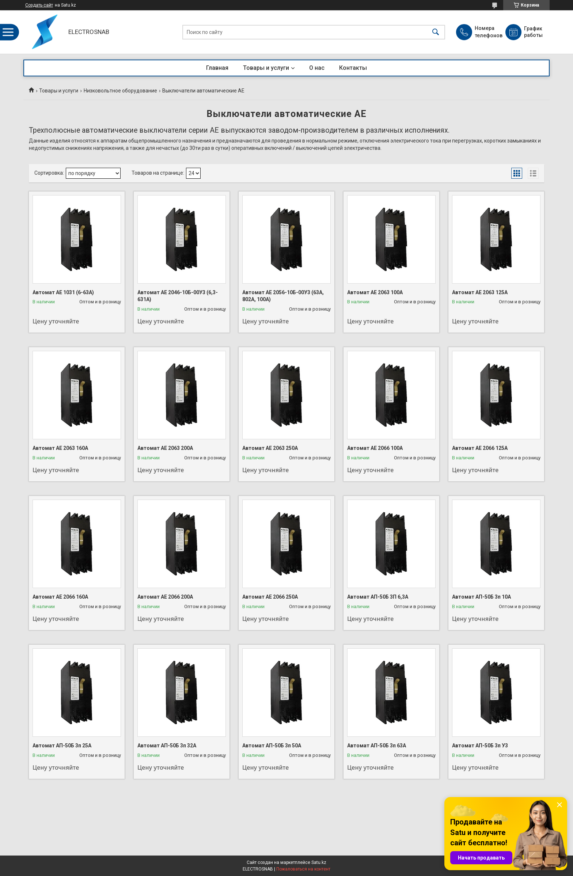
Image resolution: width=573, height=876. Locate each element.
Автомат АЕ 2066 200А (165, 597)
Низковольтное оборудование (120, 91)
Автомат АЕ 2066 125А (480, 448)
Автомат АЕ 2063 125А (480, 292)
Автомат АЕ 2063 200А (165, 448)
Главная (217, 67)
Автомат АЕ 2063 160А (60, 448)
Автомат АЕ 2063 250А (270, 448)
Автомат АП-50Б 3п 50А (271, 745)
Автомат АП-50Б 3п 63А (376, 745)
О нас (317, 67)
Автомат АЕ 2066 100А (375, 448)
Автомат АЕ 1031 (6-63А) (63, 292)
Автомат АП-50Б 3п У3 (480, 745)
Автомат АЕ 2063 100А (375, 292)
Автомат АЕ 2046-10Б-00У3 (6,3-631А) (177, 296)
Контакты (353, 67)
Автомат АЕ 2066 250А (270, 597)
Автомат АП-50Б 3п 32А (166, 745)
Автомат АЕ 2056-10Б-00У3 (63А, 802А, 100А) (283, 296)
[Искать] (435, 32)
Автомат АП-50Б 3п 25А (62, 745)
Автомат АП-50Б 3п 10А (481, 597)
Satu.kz (318, 862)
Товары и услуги (266, 67)
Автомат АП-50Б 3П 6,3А (377, 597)
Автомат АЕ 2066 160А (60, 597)
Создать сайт (39, 5)
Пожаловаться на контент (303, 869)
